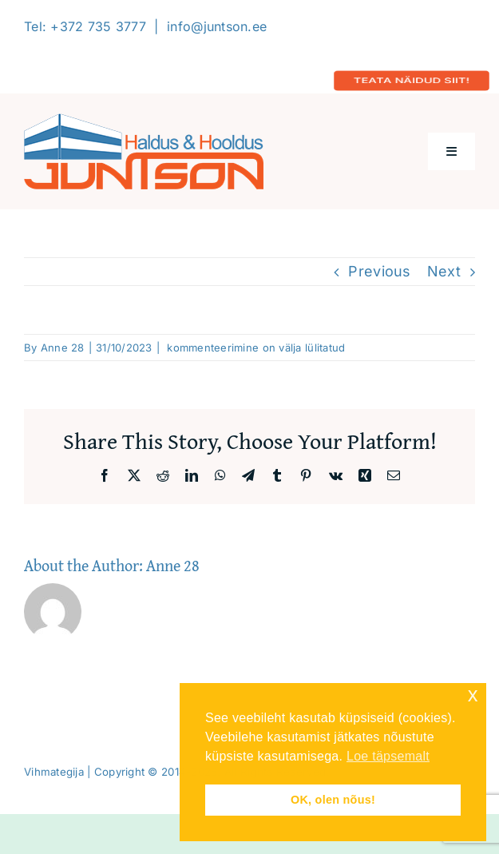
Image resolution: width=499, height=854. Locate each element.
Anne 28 (63, 347)
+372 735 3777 (98, 26)
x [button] (473, 694)
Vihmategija (54, 771)
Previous (379, 271)
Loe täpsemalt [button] (388, 756)
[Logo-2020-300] (143, 120)
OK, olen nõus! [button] (333, 799)
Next (444, 271)
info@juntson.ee (217, 26)
